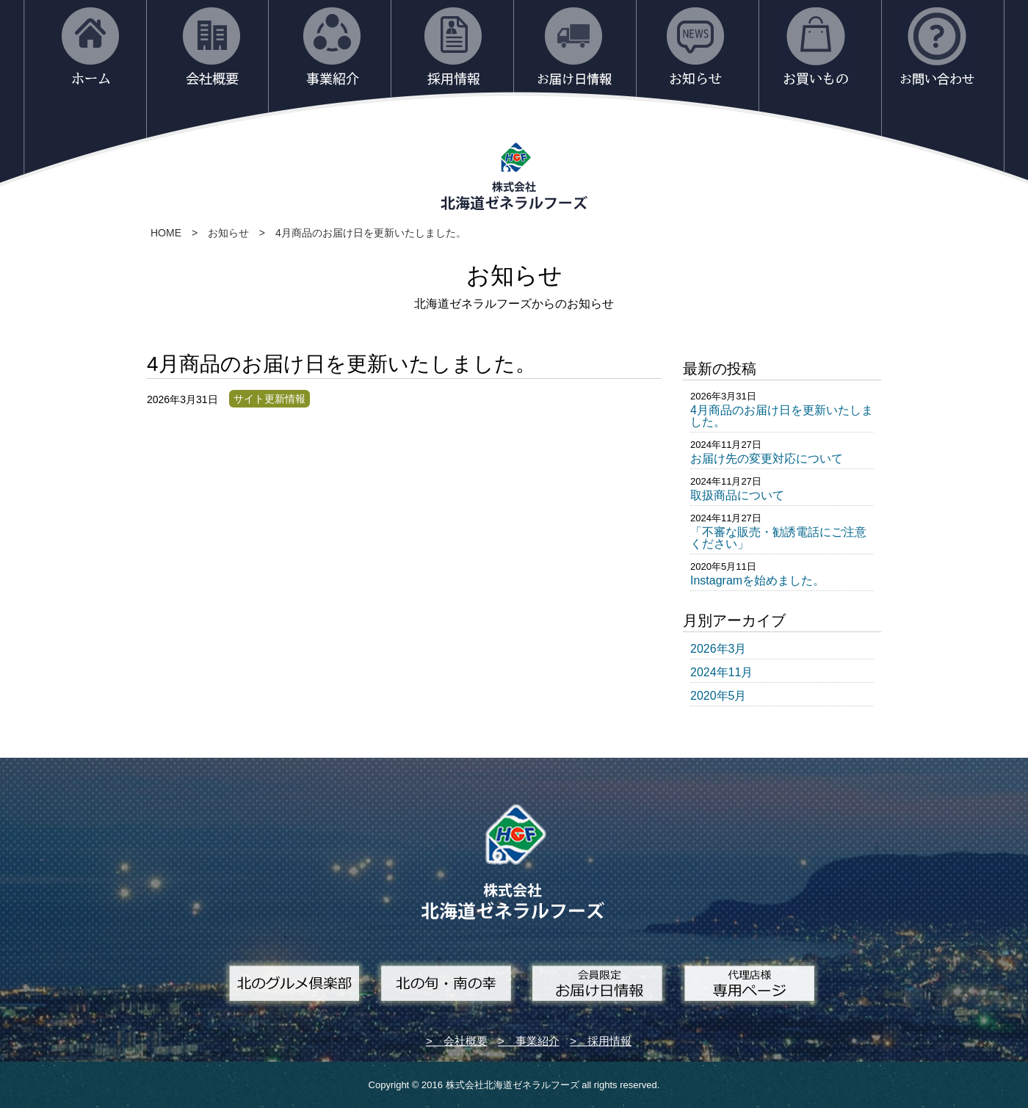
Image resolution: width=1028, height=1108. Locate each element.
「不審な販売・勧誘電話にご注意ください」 (778, 538)
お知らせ (228, 233)
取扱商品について (737, 495)
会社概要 (466, 1041)
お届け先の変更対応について (766, 458)
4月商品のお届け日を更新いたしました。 (370, 233)
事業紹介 (537, 1041)
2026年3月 (718, 648)
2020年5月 (718, 695)
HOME (166, 233)
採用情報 (609, 1041)
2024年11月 (721, 672)
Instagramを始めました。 (757, 580)
